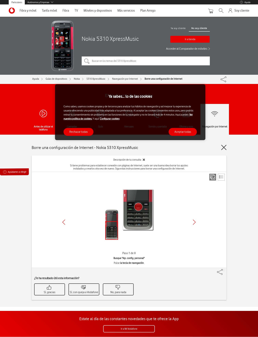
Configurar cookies (109, 118)
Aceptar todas (182, 131)
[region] (130, 112)
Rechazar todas (78, 131)
